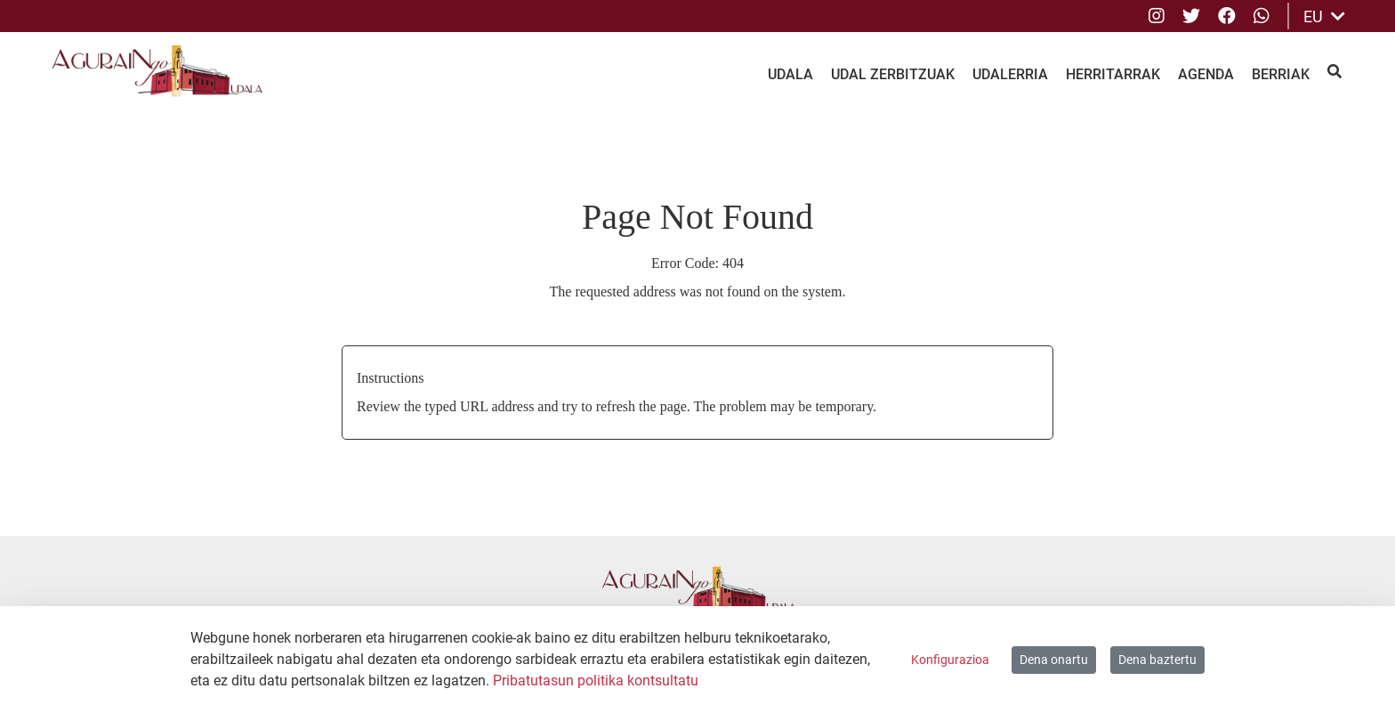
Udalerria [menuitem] (1010, 74)
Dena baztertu (1157, 659)
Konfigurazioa (950, 659)
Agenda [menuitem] (1206, 74)
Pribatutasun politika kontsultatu (595, 680)
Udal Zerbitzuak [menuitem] (893, 74)
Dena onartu (1054, 659)
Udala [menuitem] (790, 74)
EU (1324, 16)
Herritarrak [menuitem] (1113, 74)
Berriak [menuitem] (1281, 74)
